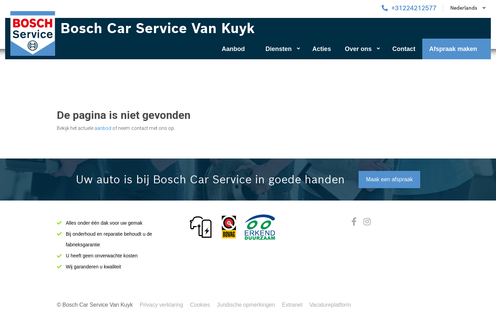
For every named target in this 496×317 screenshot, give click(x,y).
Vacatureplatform (330, 305)
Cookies (200, 305)
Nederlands (468, 8)
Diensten (283, 48)
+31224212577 (413, 8)
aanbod (102, 128)
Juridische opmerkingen (246, 305)
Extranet (292, 305)
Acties (321, 48)
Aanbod (233, 48)
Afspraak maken (453, 48)
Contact (403, 48)
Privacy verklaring (161, 305)
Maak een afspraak (389, 179)
